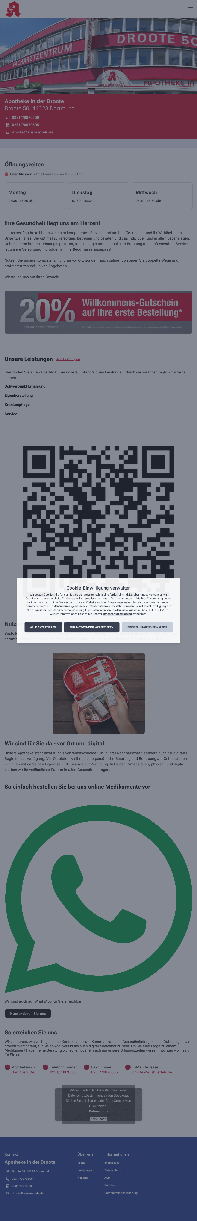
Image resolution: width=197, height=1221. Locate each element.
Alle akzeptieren (43, 627)
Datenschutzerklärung (117, 614)
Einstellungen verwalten (147, 627)
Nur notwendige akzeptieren (92, 627)
